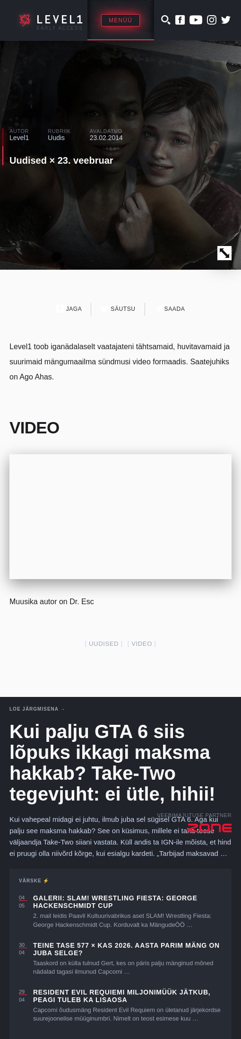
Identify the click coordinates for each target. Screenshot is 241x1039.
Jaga (69, 309)
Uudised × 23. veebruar (61, 160)
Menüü (120, 20)
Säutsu (118, 309)
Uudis (56, 137)
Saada (170, 309)
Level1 (19, 137)
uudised (104, 643)
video (141, 643)
